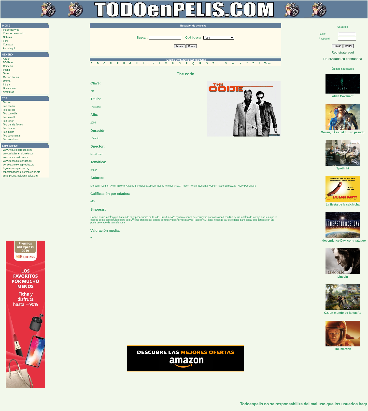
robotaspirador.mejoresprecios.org (20, 172)
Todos (267, 63)
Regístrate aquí (342, 52)
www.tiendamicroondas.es (16, 161)
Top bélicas (8, 110)
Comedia (7, 66)
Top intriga (7, 132)
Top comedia (9, 113)
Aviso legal (8, 48)
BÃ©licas (7, 62)
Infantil (5, 69)
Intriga (5, 84)
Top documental (10, 135)
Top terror (7, 121)
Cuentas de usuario (12, 33)
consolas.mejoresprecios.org (17, 164)
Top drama (8, 128)
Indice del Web (10, 29)
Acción (5, 58)
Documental (8, 88)
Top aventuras (9, 139)
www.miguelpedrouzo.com (16, 150)
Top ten (6, 102)
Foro (4, 41)
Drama (5, 81)
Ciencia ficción (10, 77)
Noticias (6, 37)
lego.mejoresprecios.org (15, 168)
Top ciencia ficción (12, 124)
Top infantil (8, 117)
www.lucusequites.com (14, 157)
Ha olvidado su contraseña (342, 59)
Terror (5, 73)
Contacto (7, 44)
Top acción (8, 106)
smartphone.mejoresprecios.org (19, 175)
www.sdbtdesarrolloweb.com (17, 153)
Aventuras (7, 92)
